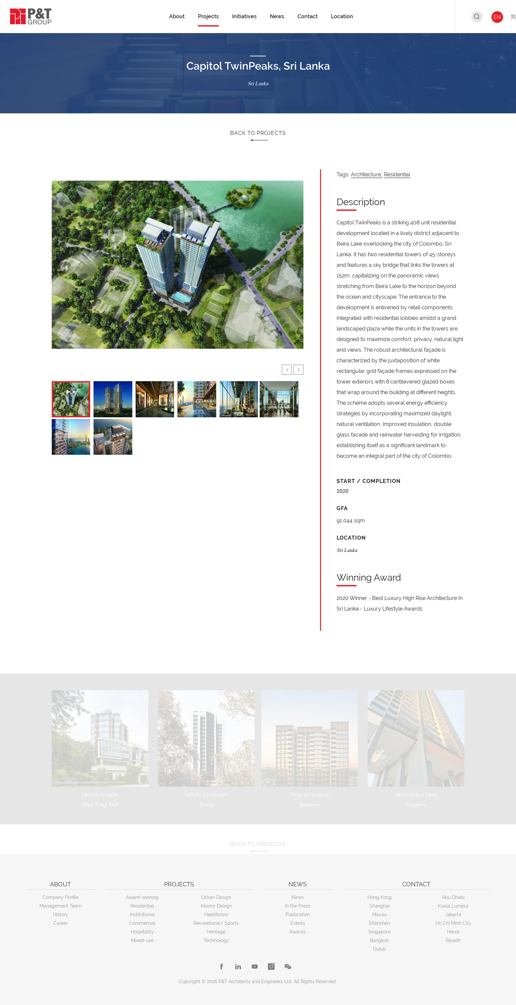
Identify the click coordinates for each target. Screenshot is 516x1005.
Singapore (379, 931)
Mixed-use (142, 940)
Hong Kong (379, 897)
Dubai (379, 949)
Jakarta (453, 914)
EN (497, 17)
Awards (298, 931)
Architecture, (366, 174)
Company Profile (60, 897)
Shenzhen (379, 923)
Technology (216, 940)
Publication (298, 914)
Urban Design (216, 897)
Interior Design (216, 906)
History (60, 914)
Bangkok (379, 940)
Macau (379, 914)
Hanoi (453, 931)
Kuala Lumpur (453, 906)
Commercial (142, 923)
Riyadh (453, 940)
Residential (397, 174)
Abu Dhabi (453, 897)
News (297, 897)
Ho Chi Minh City (453, 923)
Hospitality (142, 931)
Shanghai (379, 906)
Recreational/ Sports (216, 923)
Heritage (216, 931)
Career (60, 923)
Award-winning (142, 897)
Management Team (60, 906)
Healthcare (216, 914)
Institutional (142, 914)
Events (297, 923)
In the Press (297, 906)
